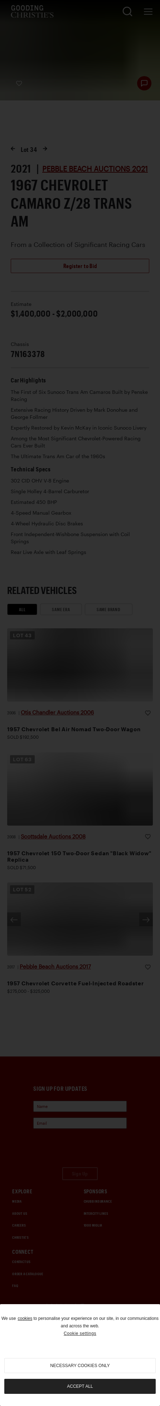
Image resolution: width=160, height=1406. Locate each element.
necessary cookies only (80, 1365)
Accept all (80, 1386)
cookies (25, 1318)
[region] (80, 1355)
